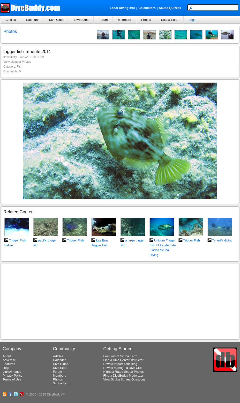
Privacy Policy (12, 375)
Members (124, 20)
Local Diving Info (122, 8)
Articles (11, 20)
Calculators (147, 8)
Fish (19, 66)
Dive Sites (81, 20)
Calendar (32, 20)
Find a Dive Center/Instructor (123, 360)
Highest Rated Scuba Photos (123, 371)
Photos (146, 20)
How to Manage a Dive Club (122, 368)
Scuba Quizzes (170, 8)
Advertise (9, 360)
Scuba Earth (170, 20)
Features (9, 364)
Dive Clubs (56, 20)
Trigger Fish (75, 240)
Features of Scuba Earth (120, 356)
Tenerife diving (222, 240)
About (7, 356)
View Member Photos (17, 61)
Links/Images (12, 371)
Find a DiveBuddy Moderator (123, 375)
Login (192, 20)
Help (6, 368)
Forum (103, 20)
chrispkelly (10, 57)
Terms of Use (12, 379)
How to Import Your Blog (120, 364)
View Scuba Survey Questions (124, 379)
